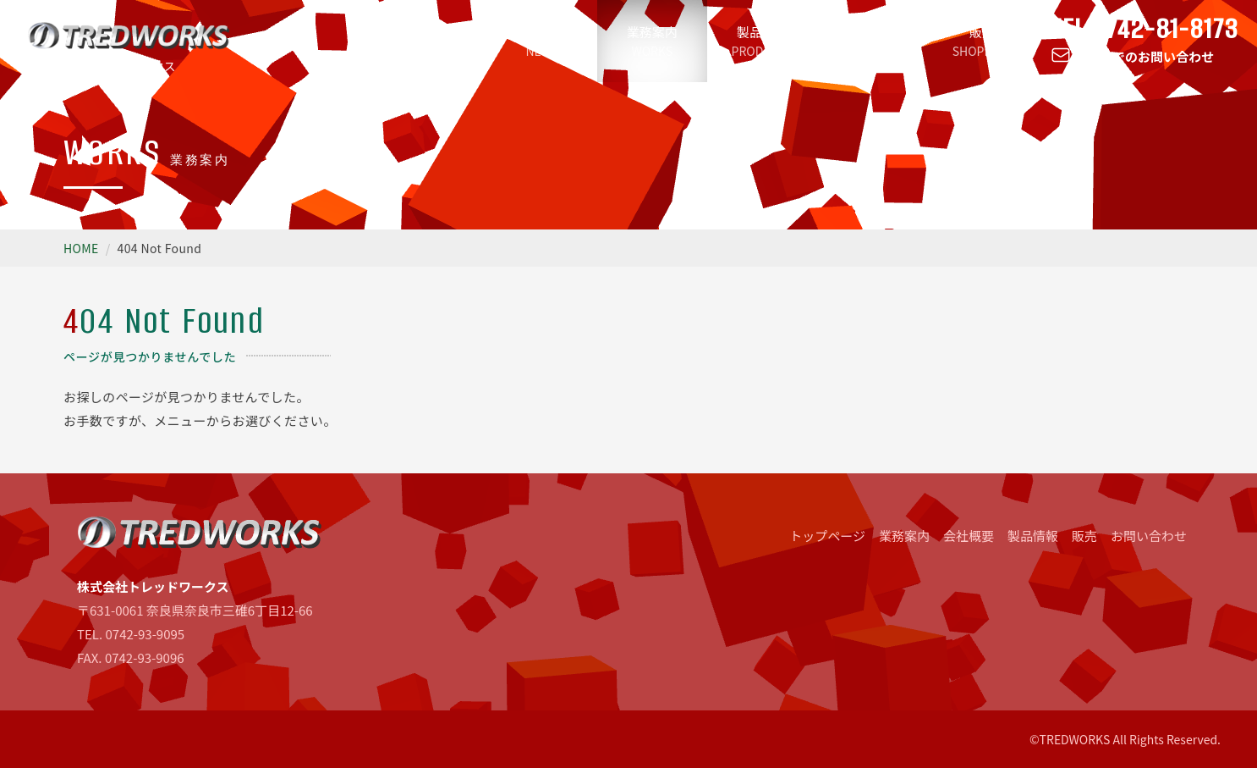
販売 (982, 41)
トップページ (432, 41)
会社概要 (872, 41)
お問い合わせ (1149, 535)
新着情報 (542, 41)
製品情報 (762, 41)
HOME (81, 248)
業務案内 (652, 41)
